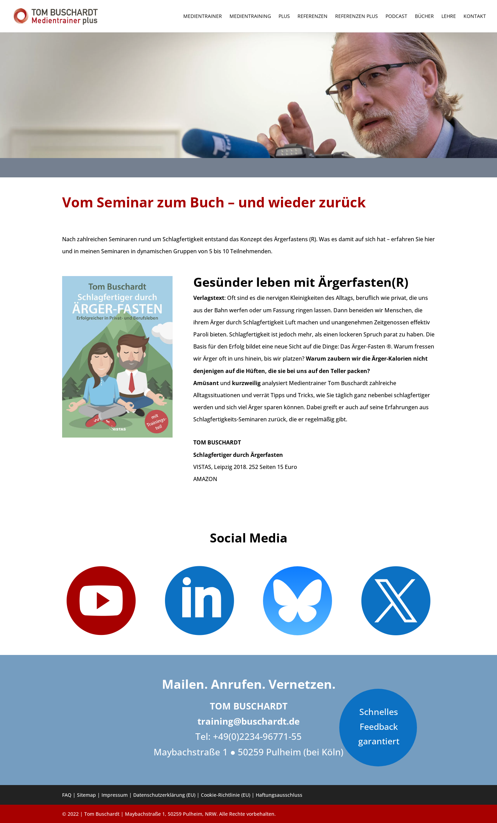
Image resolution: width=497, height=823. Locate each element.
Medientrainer (202, 16)
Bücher (424, 16)
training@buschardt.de (248, 721)
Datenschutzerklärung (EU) (164, 795)
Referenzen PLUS (356, 16)
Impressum (114, 795)
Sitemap (86, 795)
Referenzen (313, 16)
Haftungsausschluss (279, 795)
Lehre (448, 16)
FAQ (66, 795)
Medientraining (250, 16)
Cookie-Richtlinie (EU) (225, 795)
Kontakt (475, 16)
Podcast (396, 16)
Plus (284, 16)
